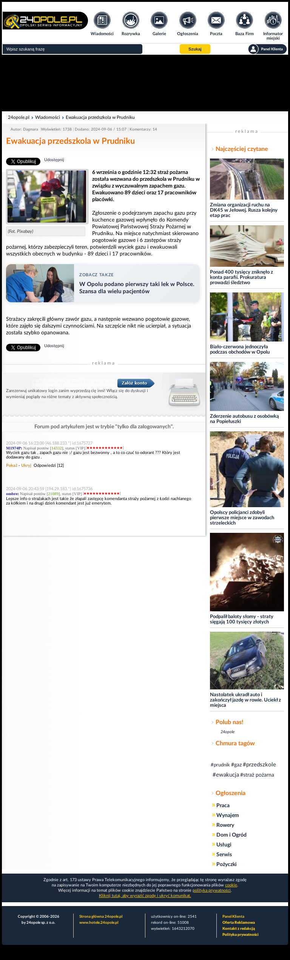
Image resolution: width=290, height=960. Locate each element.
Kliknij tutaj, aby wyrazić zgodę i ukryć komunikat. (145, 896)
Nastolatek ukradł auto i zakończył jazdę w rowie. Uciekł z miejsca (245, 700)
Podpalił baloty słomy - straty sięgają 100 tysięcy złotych (241, 619)
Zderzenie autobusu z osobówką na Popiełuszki (244, 419)
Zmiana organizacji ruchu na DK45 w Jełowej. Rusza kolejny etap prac (244, 210)
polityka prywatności (212, 890)
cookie (231, 885)
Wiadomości (47, 117)
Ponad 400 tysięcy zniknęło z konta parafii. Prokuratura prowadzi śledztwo (241, 277)
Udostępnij (54, 160)
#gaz (236, 765)
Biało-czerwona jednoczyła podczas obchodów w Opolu (240, 350)
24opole (227, 732)
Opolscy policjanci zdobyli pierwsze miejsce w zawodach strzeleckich (242, 518)
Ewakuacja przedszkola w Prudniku (100, 117)
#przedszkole (259, 765)
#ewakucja (226, 775)
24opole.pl (18, 117)
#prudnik (220, 765)
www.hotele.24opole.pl (98, 923)
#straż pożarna (257, 775)
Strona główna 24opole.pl (100, 916)
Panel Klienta (233, 916)
